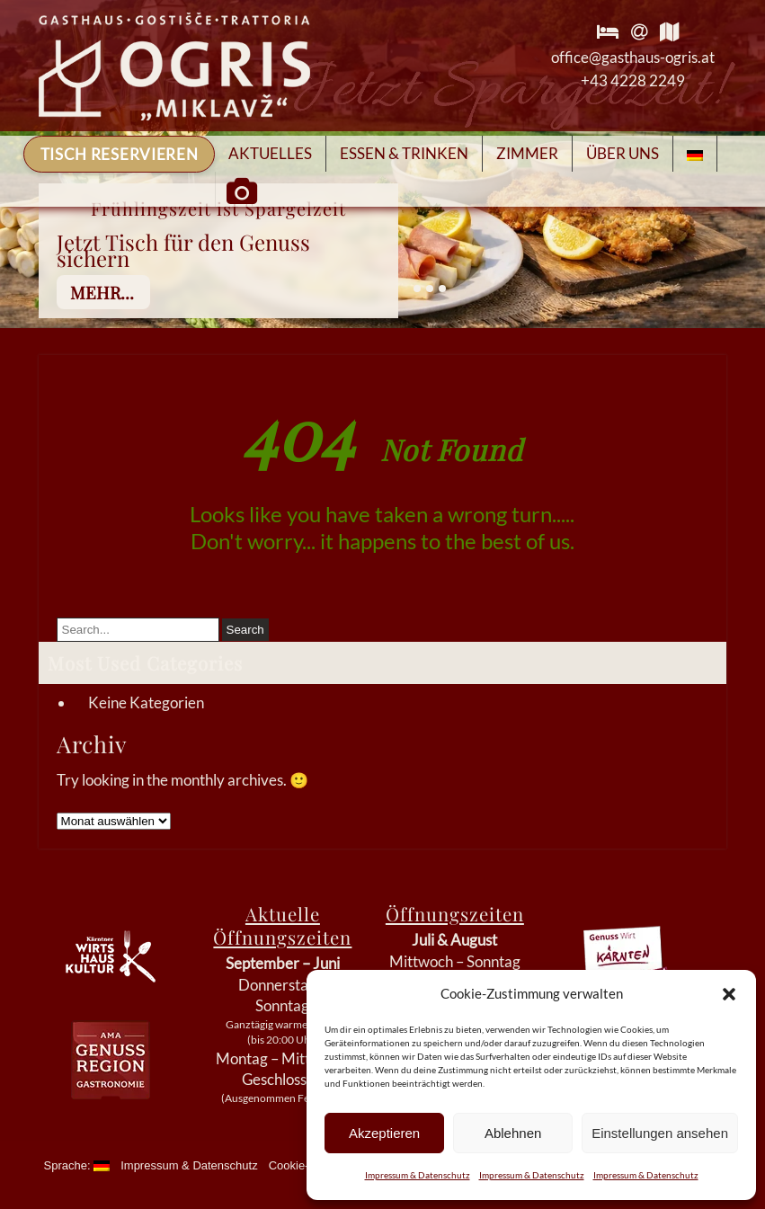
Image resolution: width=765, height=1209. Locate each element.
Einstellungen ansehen (660, 1133)
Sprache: (77, 1165)
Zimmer (527, 153)
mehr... (102, 292)
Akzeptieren (384, 1133)
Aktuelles (270, 153)
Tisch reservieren (119, 154)
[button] (729, 994)
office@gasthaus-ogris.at (633, 57)
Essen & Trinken (404, 153)
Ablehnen (513, 1133)
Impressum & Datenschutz (417, 1174)
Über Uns (622, 153)
